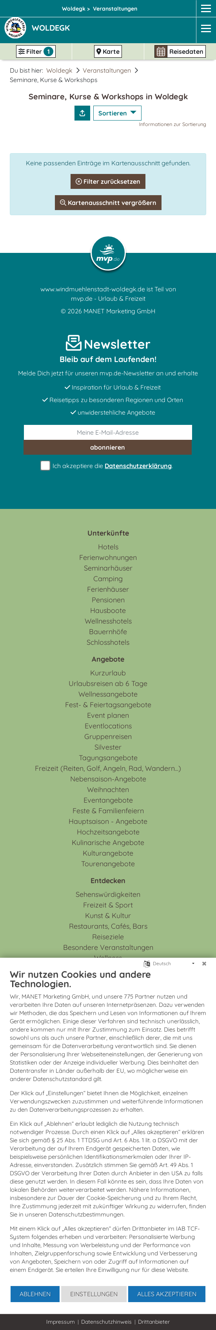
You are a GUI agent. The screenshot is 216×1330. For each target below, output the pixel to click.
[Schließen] (204, 964)
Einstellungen (94, 1294)
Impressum (60, 1321)
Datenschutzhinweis (106, 1321)
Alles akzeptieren (166, 1294)
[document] (108, 1127)
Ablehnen (35, 1294)
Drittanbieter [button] (154, 1321)
